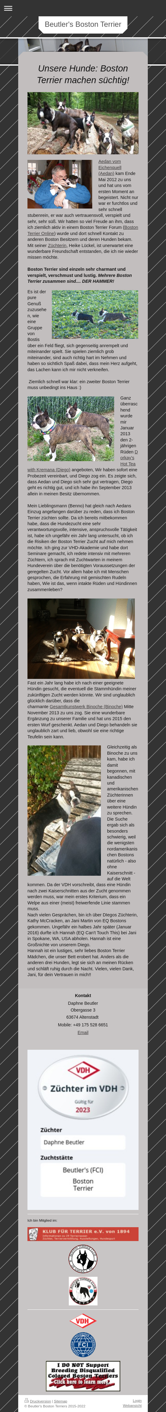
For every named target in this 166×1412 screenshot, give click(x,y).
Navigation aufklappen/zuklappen (83, 8)
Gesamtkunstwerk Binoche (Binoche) (86, 706)
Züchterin (57, 245)
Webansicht (132, 1405)
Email (82, 1032)
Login (137, 1400)
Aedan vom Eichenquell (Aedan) (109, 167)
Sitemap (60, 1401)
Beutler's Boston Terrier (83, 24)
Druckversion (37, 1401)
